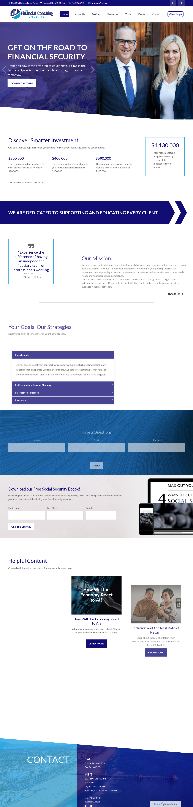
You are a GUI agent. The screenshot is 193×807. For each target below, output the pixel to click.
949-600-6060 (98, 763)
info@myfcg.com (97, 3)
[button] (64, 14)
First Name (14, 508)
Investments (22, 394)
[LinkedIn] (173, 3)
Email (89, 508)
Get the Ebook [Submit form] (21, 526)
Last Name (52, 508)
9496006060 (76, 3)
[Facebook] (181, 3)
